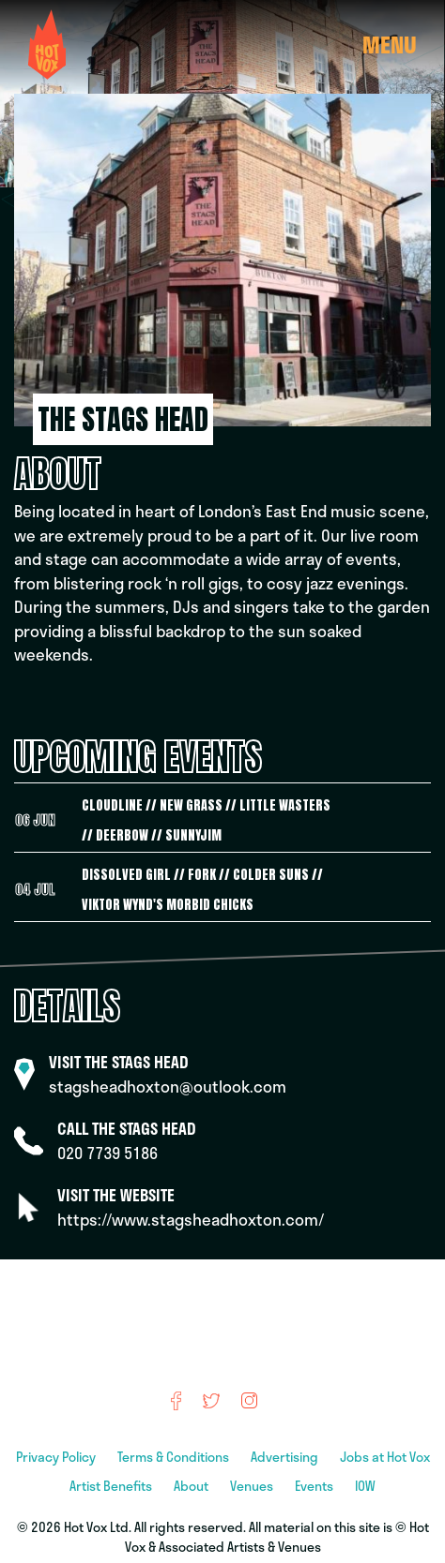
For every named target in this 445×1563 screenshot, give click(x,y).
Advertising (286, 1456)
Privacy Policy (57, 1456)
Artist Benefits (112, 1486)
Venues (253, 1486)
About (192, 1486)
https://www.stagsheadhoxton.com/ (191, 1219)
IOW (365, 1486)
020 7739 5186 (107, 1153)
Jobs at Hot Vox (385, 1456)
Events (315, 1486)
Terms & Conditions (174, 1456)
